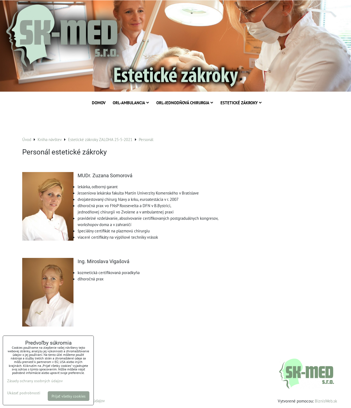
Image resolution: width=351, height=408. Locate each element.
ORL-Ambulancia (131, 102)
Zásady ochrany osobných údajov (35, 380)
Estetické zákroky (241, 102)
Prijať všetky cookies (69, 396)
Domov (99, 102)
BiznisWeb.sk (326, 401)
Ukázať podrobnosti (23, 393)
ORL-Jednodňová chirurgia (184, 102)
